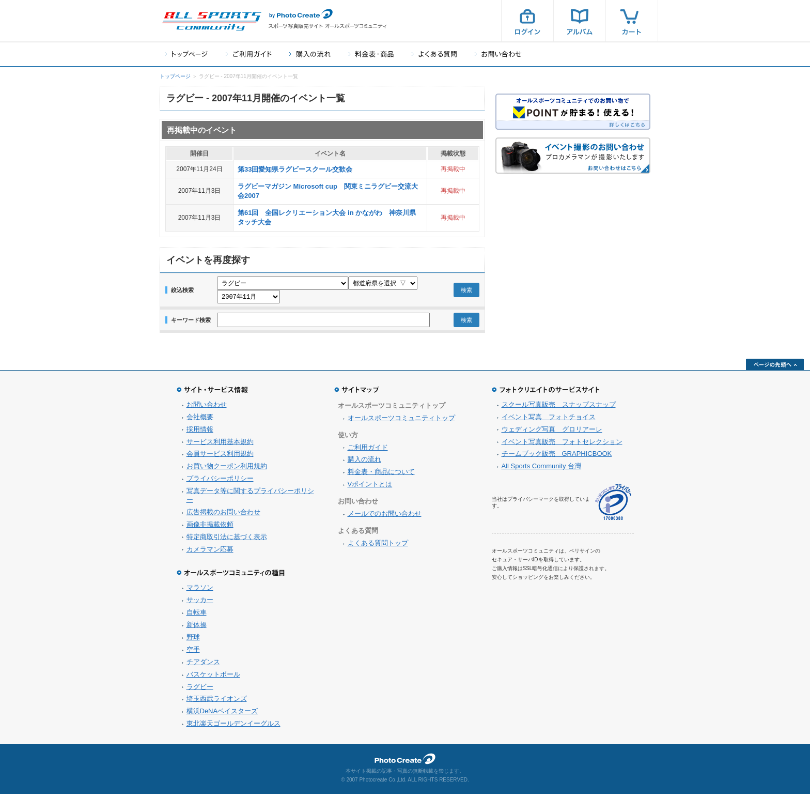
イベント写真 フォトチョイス (549, 420)
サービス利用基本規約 (220, 445)
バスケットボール (213, 677)
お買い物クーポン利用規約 (226, 469)
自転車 (196, 615)
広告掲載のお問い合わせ (223, 515)
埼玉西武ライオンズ (216, 702)
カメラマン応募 (209, 552)
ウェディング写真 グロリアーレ (552, 432)
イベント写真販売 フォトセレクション (562, 445)
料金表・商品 (371, 54)
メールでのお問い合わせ (385, 516)
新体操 (196, 628)
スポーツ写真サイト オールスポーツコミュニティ (211, 21)
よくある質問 (434, 54)
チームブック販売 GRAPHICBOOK (557, 457)
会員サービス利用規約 (220, 457)
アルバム (579, 20)
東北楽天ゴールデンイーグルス (233, 726)
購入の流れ (310, 54)
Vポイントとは (370, 487)
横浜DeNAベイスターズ (222, 714)
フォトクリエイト (405, 762)
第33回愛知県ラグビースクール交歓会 (295, 169)
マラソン (199, 590)
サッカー (199, 603)
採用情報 (199, 432)
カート (632, 20)
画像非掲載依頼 (209, 527)
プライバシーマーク (613, 505)
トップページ (186, 54)
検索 (466, 291)
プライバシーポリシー (220, 481)
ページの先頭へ (775, 367)
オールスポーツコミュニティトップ (401, 421)
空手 (193, 652)
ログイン (527, 20)
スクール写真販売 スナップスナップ (559, 407)
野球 (193, 640)
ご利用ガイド (248, 54)
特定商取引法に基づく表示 (226, 540)
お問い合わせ (498, 54)
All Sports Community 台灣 (542, 469)
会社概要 (199, 420)
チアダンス (203, 665)
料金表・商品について (381, 475)
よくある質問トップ (378, 546)
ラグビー (199, 690)
